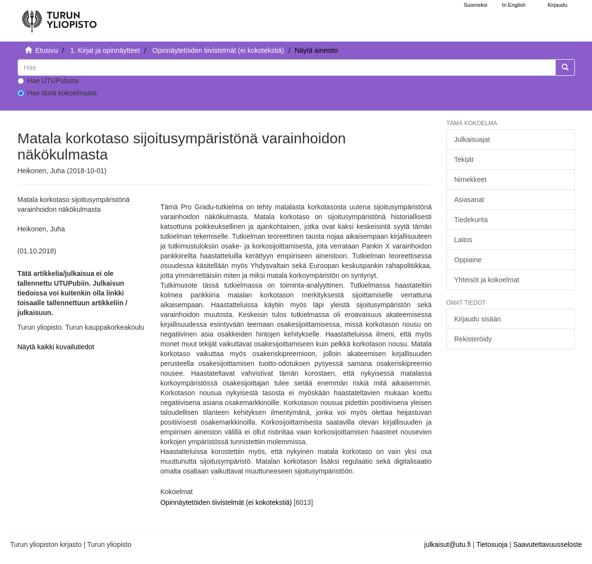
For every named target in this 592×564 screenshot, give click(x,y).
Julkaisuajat (472, 139)
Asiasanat (469, 199)
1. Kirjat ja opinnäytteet (105, 50)
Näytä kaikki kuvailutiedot (56, 347)
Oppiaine (468, 260)
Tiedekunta (471, 220)
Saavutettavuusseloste (547, 544)
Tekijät (464, 159)
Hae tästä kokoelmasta (57, 93)
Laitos (463, 240)
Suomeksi (475, 5)
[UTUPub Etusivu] (59, 17)
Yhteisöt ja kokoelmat (486, 280)
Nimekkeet (470, 179)
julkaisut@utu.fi (447, 544)
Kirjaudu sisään (477, 319)
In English (514, 5)
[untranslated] (287, 67)
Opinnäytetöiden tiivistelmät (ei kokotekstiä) (218, 50)
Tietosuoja (491, 544)
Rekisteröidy (473, 339)
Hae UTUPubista (48, 81)
